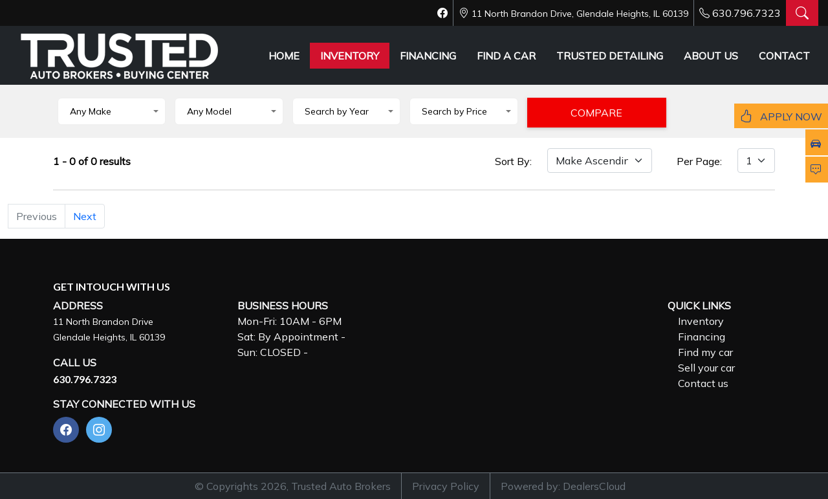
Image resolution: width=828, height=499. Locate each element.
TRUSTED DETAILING (609, 55)
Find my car (705, 352)
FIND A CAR (506, 55)
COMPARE (596, 112)
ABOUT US (711, 55)
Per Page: (699, 161)
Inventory (701, 321)
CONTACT (784, 55)
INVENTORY (349, 55)
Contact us (703, 383)
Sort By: (513, 161)
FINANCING (428, 55)
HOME (284, 55)
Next (84, 216)
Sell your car (706, 367)
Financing (701, 336)
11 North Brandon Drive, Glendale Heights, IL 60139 (580, 13)
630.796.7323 (746, 12)
